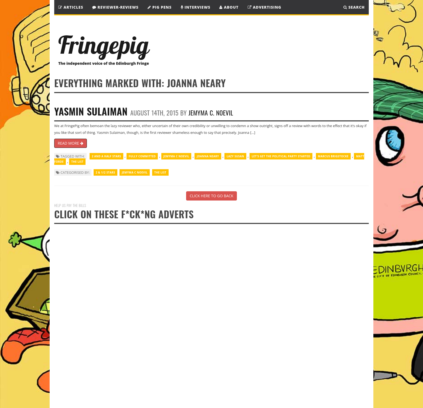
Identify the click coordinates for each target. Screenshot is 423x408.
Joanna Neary (208, 156)
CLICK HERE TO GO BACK (211, 195)
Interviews (195, 7)
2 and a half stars (106, 156)
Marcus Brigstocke (333, 156)
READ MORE (70, 143)
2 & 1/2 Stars (105, 172)
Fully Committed (142, 156)
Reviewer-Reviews (115, 7)
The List (77, 162)
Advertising (264, 7)
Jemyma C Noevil (176, 156)
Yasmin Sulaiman (91, 111)
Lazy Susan (235, 156)
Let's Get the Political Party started (281, 156)
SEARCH (354, 7)
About (228, 7)
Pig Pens (160, 7)
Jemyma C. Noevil (211, 112)
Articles (70, 7)
